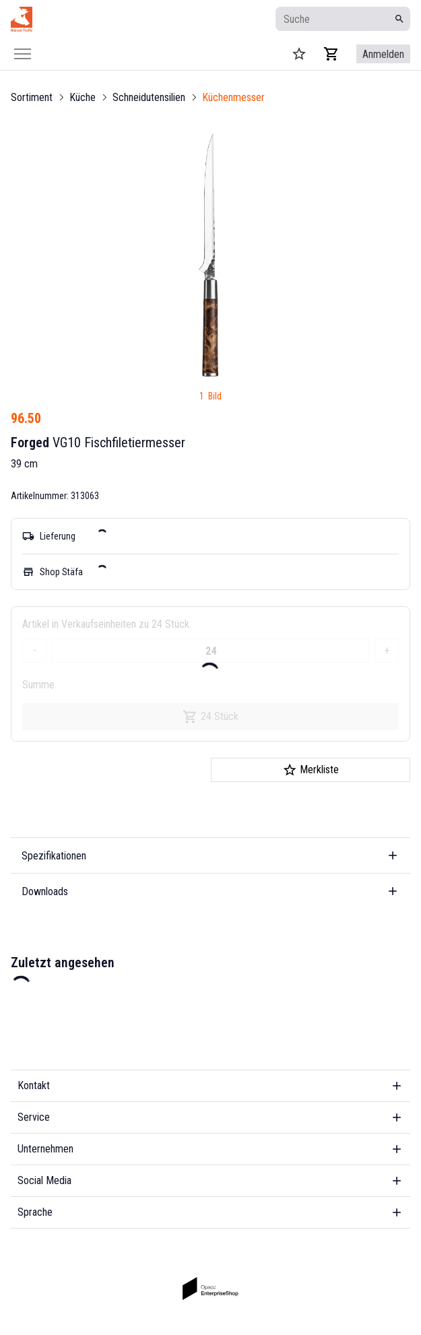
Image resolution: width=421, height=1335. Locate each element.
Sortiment (32, 97)
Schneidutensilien (148, 97)
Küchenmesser (233, 97)
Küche (82, 97)
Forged (30, 442)
